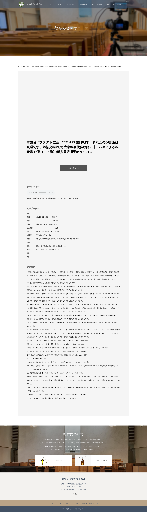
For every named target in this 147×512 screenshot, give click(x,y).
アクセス (67, 503)
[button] (126, 4)
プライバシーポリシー (55, 503)
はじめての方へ (71, 4)
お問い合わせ (117, 4)
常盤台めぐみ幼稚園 (88, 503)
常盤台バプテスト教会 (74, 479)
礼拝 (92, 4)
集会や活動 (83, 4)
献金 (108, 4)
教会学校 (100, 4)
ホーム (52, 4)
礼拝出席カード (73, 168)
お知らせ (60, 4)
